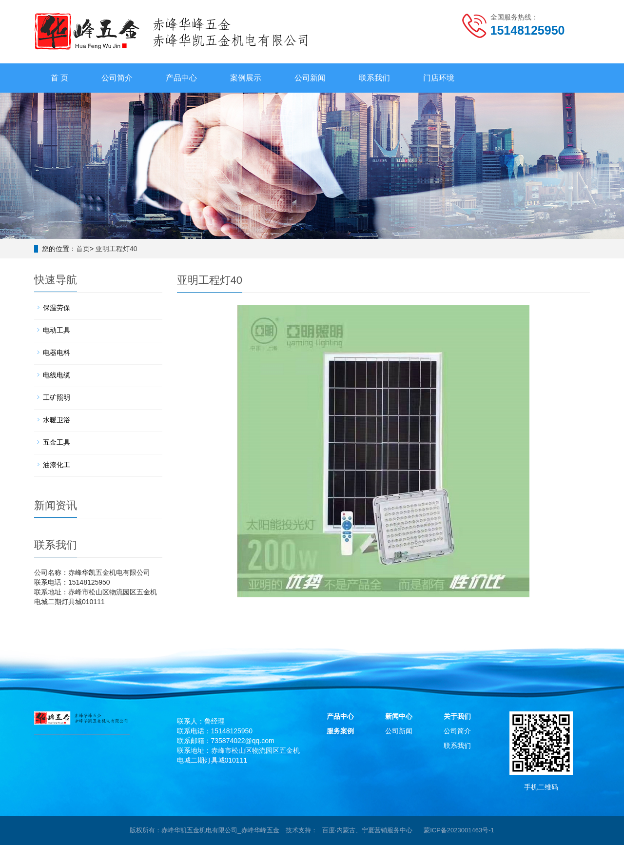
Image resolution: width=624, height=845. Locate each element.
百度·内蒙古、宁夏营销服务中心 (367, 830)
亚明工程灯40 (116, 249)
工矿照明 (56, 397)
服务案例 (340, 731)
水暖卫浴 (56, 420)
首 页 (59, 78)
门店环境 (438, 78)
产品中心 (181, 78)
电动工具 (56, 330)
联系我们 (374, 78)
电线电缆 (56, 375)
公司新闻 (310, 78)
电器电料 (56, 352)
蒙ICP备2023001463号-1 (459, 830)
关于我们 (457, 716)
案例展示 (245, 78)
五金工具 (56, 442)
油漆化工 (56, 465)
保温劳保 (56, 308)
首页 (83, 249)
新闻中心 (398, 716)
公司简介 (117, 78)
